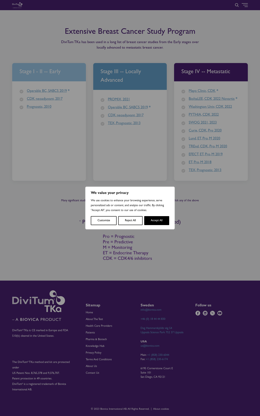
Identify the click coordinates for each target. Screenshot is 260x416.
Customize (104, 220)
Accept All (156, 220)
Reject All (130, 220)
